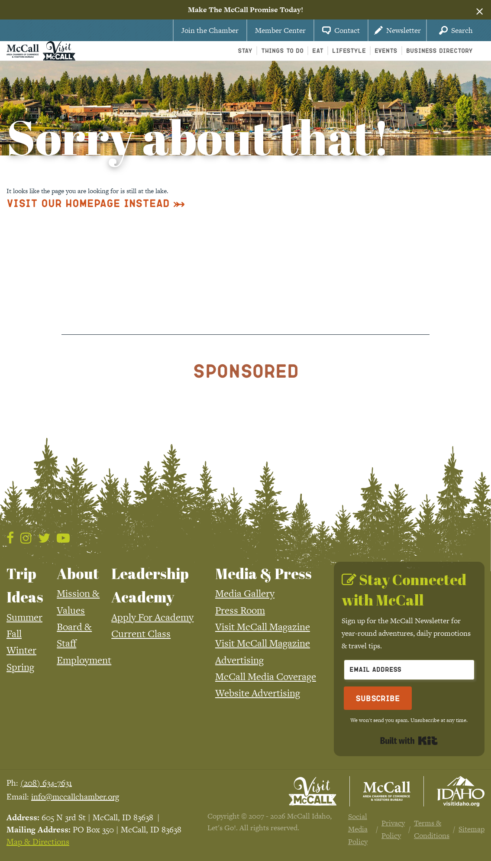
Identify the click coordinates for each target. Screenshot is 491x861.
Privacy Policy (393, 829)
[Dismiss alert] (479, 10)
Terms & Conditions (431, 829)
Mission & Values (78, 601)
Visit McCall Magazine (262, 627)
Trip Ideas (24, 585)
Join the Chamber (210, 30)
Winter (21, 650)
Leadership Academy (150, 585)
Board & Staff (74, 635)
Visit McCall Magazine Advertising (262, 651)
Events (386, 50)
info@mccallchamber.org (75, 797)
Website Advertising (257, 693)
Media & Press (263, 573)
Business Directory (439, 50)
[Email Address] (409, 670)
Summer (24, 617)
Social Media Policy (358, 829)
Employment (84, 660)
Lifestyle (349, 50)
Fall (14, 634)
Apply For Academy (152, 617)
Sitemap (472, 829)
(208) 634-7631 (46, 783)
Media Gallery (245, 593)
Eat (317, 50)
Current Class (141, 634)
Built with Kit (409, 740)
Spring (20, 667)
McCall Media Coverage (265, 676)
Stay (245, 50)
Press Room (240, 610)
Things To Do (282, 50)
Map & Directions (37, 842)
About (78, 573)
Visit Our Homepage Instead (88, 203)
